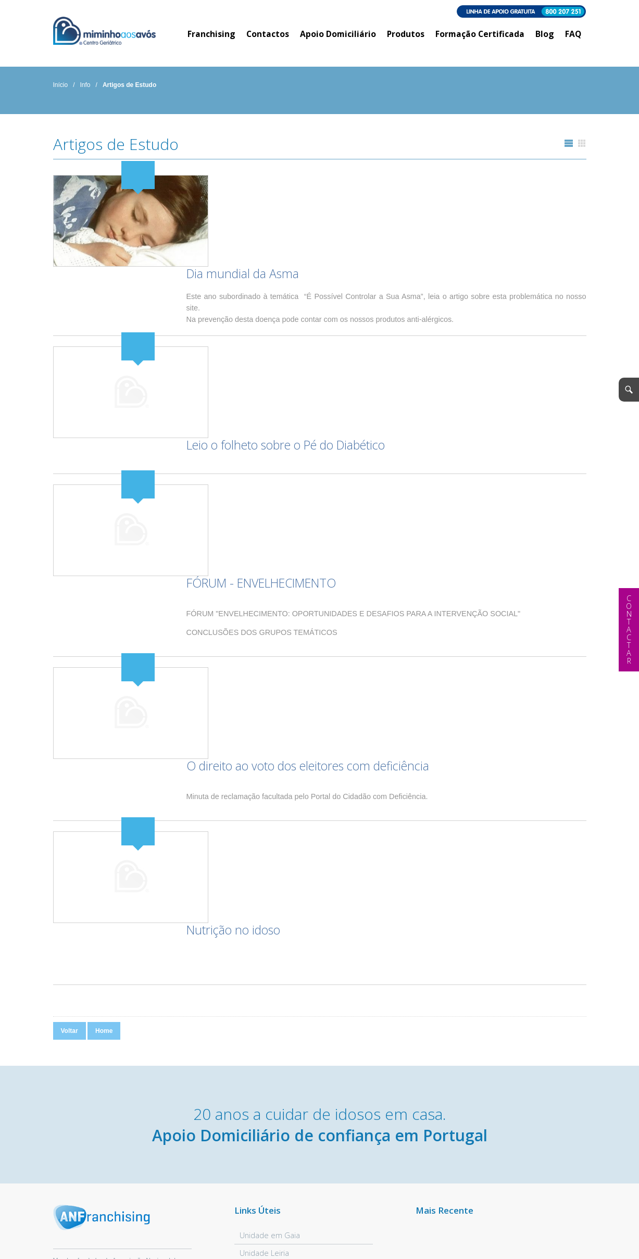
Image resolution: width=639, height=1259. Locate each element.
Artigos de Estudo (129, 86)
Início (60, 86)
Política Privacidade (135, 1236)
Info (85, 86)
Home (103, 776)
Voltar (69, 776)
